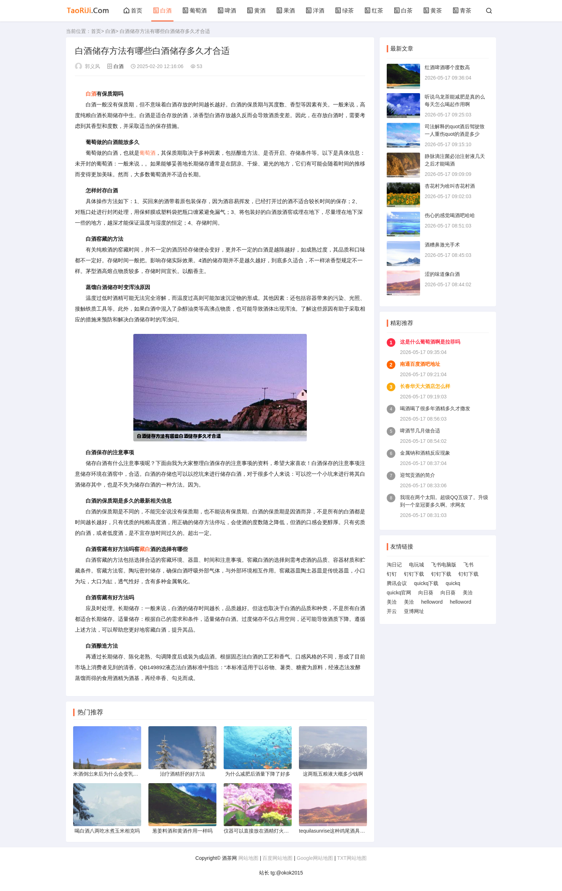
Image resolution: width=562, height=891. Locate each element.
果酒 (285, 11)
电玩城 (416, 564)
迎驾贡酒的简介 (417, 475)
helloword (432, 602)
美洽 (468, 592)
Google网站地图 (315, 858)
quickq (453, 583)
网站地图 (248, 858)
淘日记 (394, 564)
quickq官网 (399, 592)
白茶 (403, 11)
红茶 (374, 11)
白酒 (162, 11)
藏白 (144, 549)
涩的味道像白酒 (442, 274)
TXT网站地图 (351, 858)
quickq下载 (426, 583)
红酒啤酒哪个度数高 (447, 67)
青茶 (462, 11)
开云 (392, 611)
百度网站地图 (277, 858)
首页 (133, 11)
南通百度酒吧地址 (420, 364)
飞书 (468, 564)
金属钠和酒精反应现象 (425, 453)
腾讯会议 (397, 583)
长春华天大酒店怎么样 (425, 386)
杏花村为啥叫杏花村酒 (450, 186)
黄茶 (432, 11)
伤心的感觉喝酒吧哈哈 (450, 215)
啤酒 (227, 11)
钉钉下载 (414, 574)
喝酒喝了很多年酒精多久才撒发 (435, 408)
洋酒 (315, 11)
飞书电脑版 (443, 564)
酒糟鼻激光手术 (442, 245)
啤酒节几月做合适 (420, 430)
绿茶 (344, 11)
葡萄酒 (194, 11)
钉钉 (392, 574)
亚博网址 (414, 611)
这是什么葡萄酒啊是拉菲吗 (430, 342)
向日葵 (425, 592)
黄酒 (256, 11)
